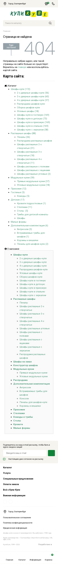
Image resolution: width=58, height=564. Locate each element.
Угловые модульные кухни (33, 376)
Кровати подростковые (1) (31, 203)
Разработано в (46, 544)
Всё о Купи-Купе (11, 490)
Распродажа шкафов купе (31, 103)
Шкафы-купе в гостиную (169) (33, 115)
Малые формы (18, 221)
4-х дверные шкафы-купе (33, 265)
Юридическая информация (15, 528)
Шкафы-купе (20, 254)
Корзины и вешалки (27, 240)
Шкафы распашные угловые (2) (34, 174)
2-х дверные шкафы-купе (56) (33, 92)
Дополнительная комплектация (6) (29, 225)
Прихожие (19, 409)
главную (22, 67)
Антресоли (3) (24, 229)
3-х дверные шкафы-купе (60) (33, 96)
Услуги (7, 473)
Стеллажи (19, 413)
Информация (35, 557)
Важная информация (14, 495)
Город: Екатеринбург (16, 4)
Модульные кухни (23, 369)
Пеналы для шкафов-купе (33, 402)
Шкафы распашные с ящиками (33, 170)
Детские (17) (17, 199)
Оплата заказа (11, 484)
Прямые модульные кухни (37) (33, 181)
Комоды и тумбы (23, 417)
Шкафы (21, 218)
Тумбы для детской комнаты (32, 214)
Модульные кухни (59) (22, 177)
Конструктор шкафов (25, 365)
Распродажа (20, 380)
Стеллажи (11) (24, 207)
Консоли (24, 398)
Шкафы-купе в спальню (32, 291)
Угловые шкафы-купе (30, 273)
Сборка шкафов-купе (28, 107)
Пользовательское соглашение (17, 518)
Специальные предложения (18, 479)
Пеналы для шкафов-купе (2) (32, 244)
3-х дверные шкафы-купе (33, 262)
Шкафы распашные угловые (34, 328)
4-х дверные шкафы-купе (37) (33, 100)
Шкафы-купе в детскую (32, 284)
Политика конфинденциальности (17, 523)
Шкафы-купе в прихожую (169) (33, 122)
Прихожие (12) (18, 188)
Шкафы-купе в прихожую (33, 288)
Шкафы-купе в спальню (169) (32, 126)
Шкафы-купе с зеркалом (32, 295)
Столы (17, 420)
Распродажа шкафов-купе (33, 269)
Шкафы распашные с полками (33, 166)
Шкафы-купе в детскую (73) (32, 118)
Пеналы (23, 302)
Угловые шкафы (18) (28, 111)
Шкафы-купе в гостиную (32, 280)
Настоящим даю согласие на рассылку (23, 459)
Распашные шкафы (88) (23, 133)
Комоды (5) (23, 196)
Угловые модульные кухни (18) (33, 185)
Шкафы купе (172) (20, 89)
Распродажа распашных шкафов (34, 140)
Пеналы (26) (23, 137)
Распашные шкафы (24, 299)
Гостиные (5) (18, 192)
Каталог (22, 557)
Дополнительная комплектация (31, 383)
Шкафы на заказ (22, 361)
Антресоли (25, 387)
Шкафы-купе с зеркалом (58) (32, 129)
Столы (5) (22, 210)
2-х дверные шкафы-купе (33, 258)
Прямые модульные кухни (33, 372)
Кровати (18, 424)
